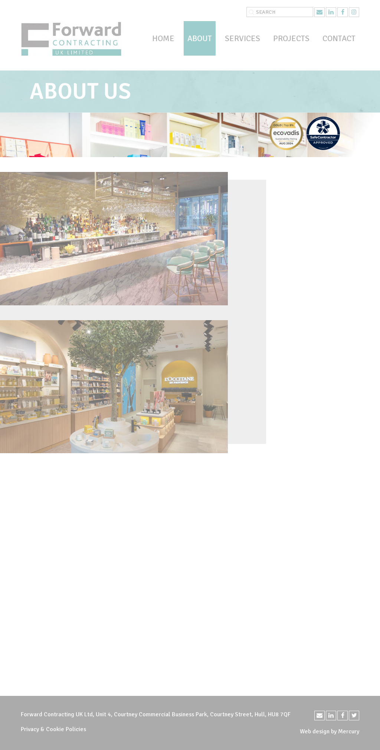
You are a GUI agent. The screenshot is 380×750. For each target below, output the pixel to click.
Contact (339, 38)
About (199, 38)
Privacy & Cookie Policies (53, 729)
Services (242, 38)
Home (163, 38)
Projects (291, 38)
